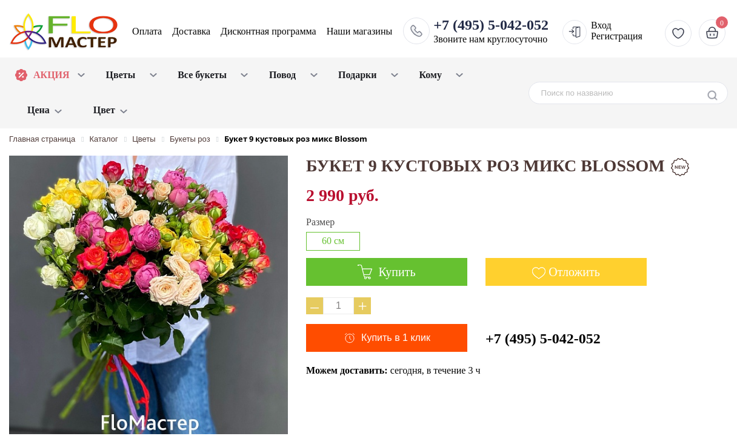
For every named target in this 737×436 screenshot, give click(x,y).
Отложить (574, 272)
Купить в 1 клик (395, 337)
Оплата (147, 31)
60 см (333, 241)
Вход (601, 25)
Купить (386, 272)
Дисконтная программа (268, 31)
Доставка (191, 31)
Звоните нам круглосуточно (491, 31)
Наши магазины (360, 31)
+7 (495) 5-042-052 (543, 338)
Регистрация (616, 36)
